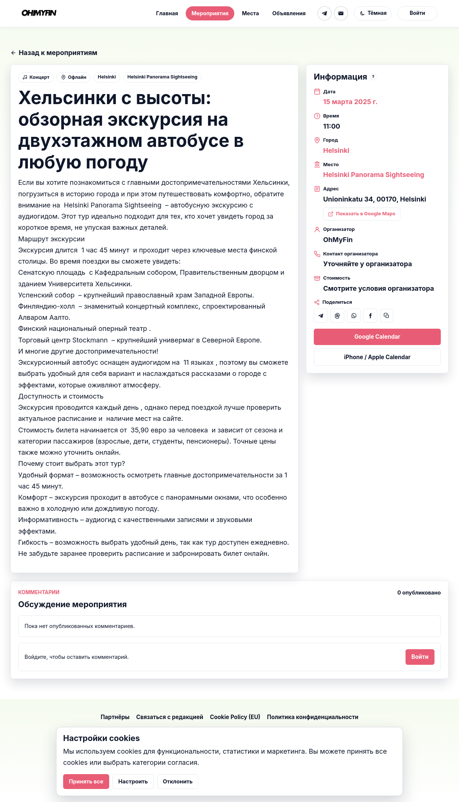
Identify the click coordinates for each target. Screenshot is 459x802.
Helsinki (107, 77)
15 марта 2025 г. (350, 102)
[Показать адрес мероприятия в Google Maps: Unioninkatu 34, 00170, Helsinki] (361, 213)
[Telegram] (325, 13)
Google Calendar (377, 336)
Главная (167, 13)
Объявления (289, 13)
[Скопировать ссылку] (386, 315)
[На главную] (39, 13)
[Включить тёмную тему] (372, 13)
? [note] (373, 76)
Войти (417, 13)
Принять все (86, 781)
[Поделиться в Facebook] (370, 316)
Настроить (133, 781)
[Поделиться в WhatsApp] (354, 316)
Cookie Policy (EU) (235, 717)
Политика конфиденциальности (312, 717)
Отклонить (178, 781)
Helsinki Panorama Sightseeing (162, 77)
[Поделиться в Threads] (337, 316)
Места (250, 13)
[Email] (341, 13)
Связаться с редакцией (169, 717)
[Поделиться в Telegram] (321, 316)
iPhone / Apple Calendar (377, 357)
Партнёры (115, 717)
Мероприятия (210, 13)
